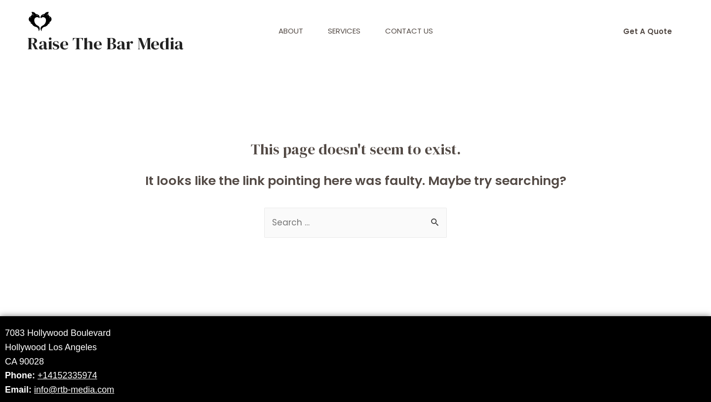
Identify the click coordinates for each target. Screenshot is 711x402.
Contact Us (409, 31)
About (290, 31)
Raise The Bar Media (105, 43)
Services (344, 31)
